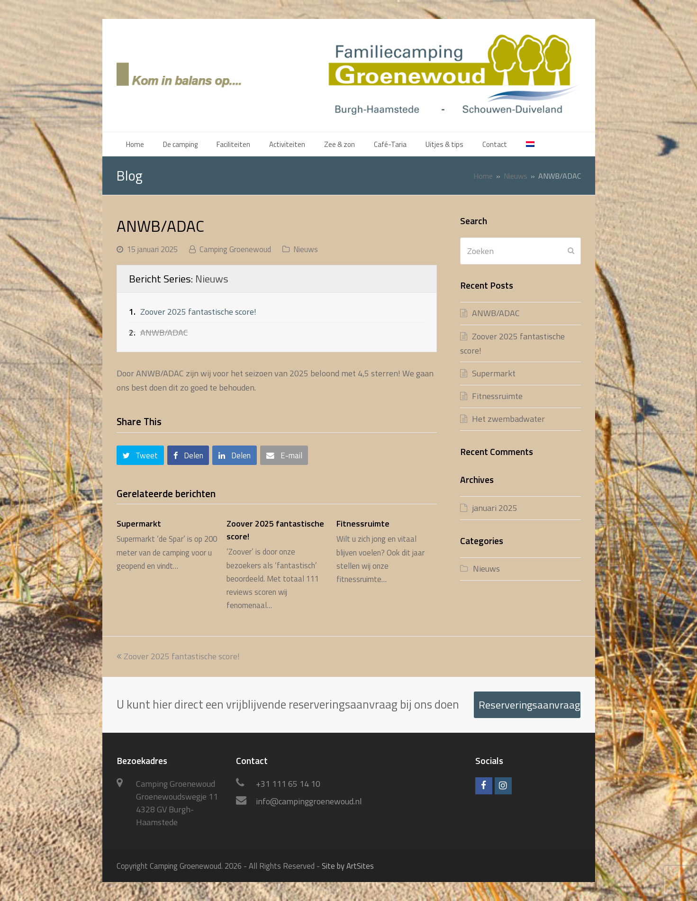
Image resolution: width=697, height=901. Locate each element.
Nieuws (305, 249)
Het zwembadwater (508, 418)
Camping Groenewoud (235, 249)
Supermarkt (139, 523)
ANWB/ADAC (496, 313)
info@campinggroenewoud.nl (309, 801)
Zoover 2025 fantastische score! (198, 311)
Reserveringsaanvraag (529, 705)
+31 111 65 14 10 (288, 783)
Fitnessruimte (362, 523)
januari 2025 (494, 507)
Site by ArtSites (348, 866)
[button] (140, 455)
